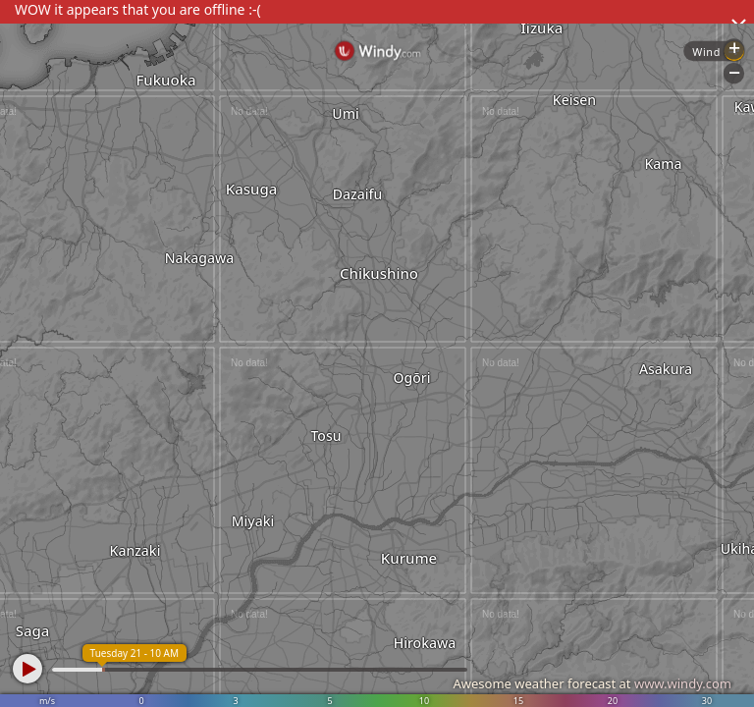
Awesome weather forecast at (592, 683)
